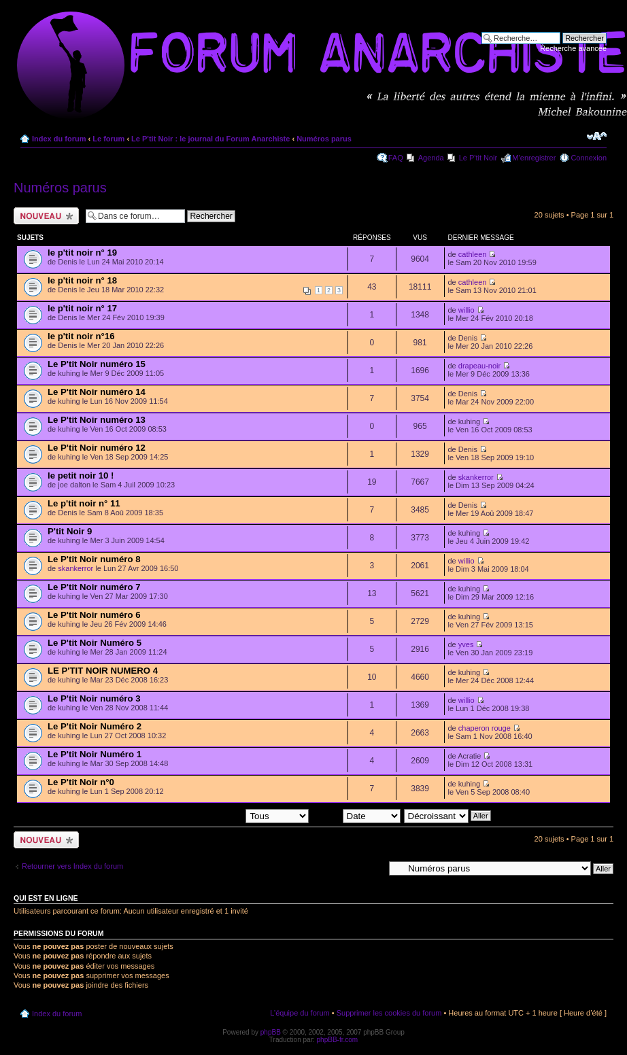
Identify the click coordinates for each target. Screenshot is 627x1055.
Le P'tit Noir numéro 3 (94, 698)
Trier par (356, 815)
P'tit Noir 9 (70, 531)
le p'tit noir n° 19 (82, 252)
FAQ (395, 158)
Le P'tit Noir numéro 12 (97, 448)
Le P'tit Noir (478, 158)
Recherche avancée (573, 48)
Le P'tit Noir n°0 (81, 782)
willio (466, 310)
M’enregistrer (534, 158)
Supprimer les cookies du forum (389, 1013)
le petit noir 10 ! (81, 475)
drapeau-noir (479, 366)
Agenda (431, 158)
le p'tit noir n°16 (81, 336)
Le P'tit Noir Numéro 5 (94, 643)
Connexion (589, 158)
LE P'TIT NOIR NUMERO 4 (103, 670)
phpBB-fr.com (337, 1039)
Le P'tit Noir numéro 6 (94, 615)
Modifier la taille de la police (597, 136)
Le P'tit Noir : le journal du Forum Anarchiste (210, 139)
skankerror (476, 477)
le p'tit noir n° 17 (82, 308)
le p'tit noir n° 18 (82, 280)
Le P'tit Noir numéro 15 (97, 364)
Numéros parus (324, 139)
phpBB (270, 1032)
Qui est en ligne (46, 898)
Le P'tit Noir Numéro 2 (94, 726)
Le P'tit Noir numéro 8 (94, 559)
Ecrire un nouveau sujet (46, 215)
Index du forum (59, 139)
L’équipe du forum (299, 1013)
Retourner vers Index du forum (72, 866)
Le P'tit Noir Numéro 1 (94, 754)
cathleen (472, 254)
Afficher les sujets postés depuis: (222, 815)
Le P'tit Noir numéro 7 (94, 587)
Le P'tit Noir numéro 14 (97, 392)
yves (466, 644)
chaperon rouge (484, 728)
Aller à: (372, 868)
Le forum (108, 139)
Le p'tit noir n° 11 (84, 503)
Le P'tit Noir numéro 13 (97, 420)
